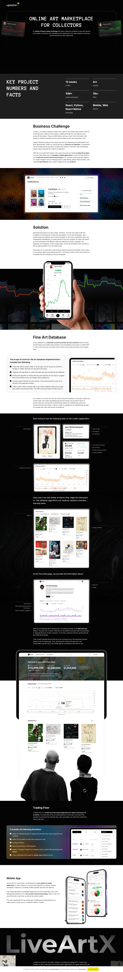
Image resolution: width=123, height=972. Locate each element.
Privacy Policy (82, 969)
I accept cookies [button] (93, 969)
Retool (14, 851)
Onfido (36, 855)
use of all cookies (54, 969)
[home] (13, 4)
